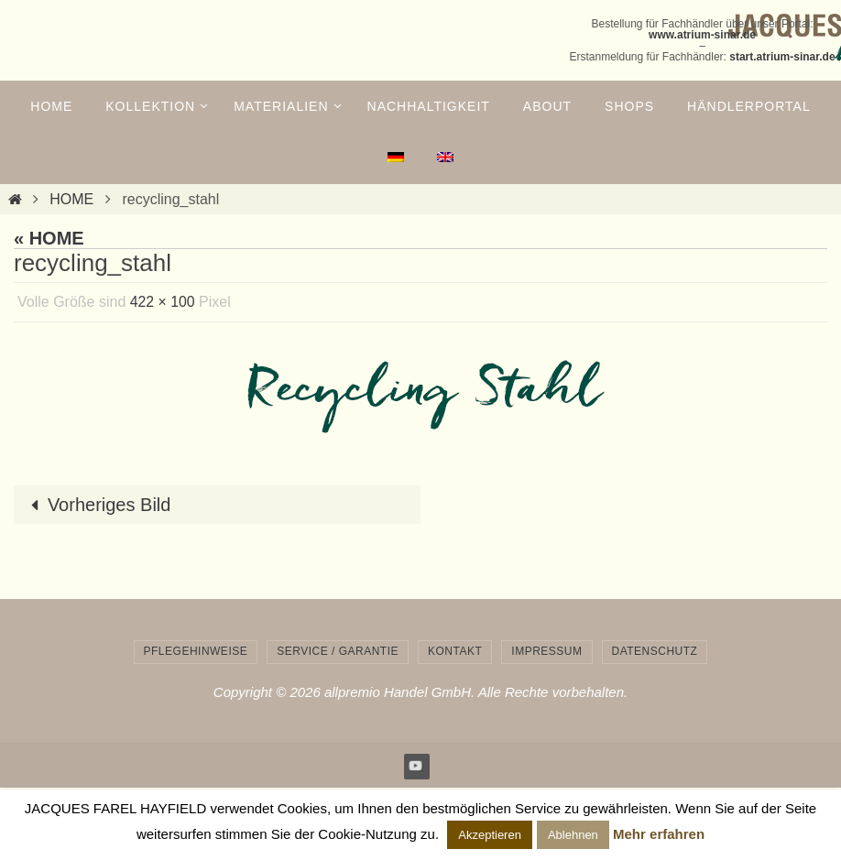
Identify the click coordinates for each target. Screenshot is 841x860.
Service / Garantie (338, 651)
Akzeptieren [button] (489, 835)
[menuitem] (395, 157)
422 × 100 (163, 302)
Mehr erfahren (658, 834)
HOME (71, 199)
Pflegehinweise (196, 651)
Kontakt (455, 651)
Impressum (546, 651)
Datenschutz (655, 651)
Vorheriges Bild (96, 505)
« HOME (49, 238)
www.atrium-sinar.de (702, 34)
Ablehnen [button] (573, 835)
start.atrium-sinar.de (782, 56)
